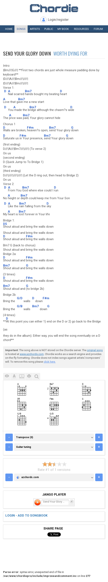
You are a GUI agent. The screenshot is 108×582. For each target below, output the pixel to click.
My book (63, 28)
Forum (98, 28)
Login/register (58, 20)
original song (95, 350)
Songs (21, 28)
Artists (35, 28)
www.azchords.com (32, 354)
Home (9, 28)
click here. (50, 361)
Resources (81, 28)
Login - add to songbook (26, 515)
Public (48, 28)
